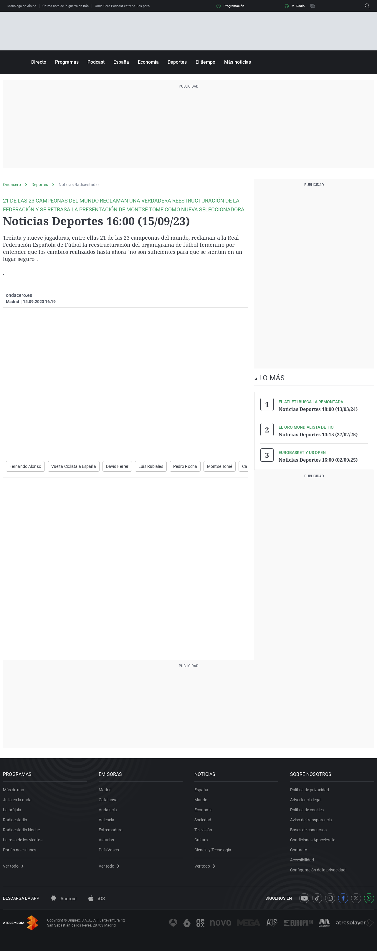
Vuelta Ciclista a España (73, 466)
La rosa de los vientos (22, 840)
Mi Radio (295, 6)
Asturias (106, 840)
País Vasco (109, 850)
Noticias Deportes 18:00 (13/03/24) (318, 409)
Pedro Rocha (185, 466)
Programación (230, 6)
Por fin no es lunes (19, 850)
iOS (96, 898)
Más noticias (237, 62)
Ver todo (13, 866)
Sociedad (202, 819)
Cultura (201, 840)
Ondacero (12, 184)
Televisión (203, 829)
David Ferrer (117, 466)
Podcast (96, 62)
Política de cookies (307, 809)
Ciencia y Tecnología (212, 850)
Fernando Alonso (25, 466)
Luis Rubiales (150, 466)
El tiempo (205, 62)
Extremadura (111, 829)
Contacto (298, 850)
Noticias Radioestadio (79, 184)
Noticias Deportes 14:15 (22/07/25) (318, 434)
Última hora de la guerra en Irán (65, 6)
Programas (67, 62)
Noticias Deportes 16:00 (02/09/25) (318, 460)
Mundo (200, 799)
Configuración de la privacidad (317, 870)
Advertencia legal (305, 799)
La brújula (12, 809)
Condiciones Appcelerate (312, 840)
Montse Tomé (219, 466)
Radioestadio (15, 819)
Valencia (106, 819)
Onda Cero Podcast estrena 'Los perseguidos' (128, 6)
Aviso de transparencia (311, 819)
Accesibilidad (302, 860)
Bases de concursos (308, 829)
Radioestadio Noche (21, 829)
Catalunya (108, 799)
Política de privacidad (309, 789)
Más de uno (13, 789)
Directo (38, 62)
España (121, 62)
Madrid (105, 789)
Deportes (177, 62)
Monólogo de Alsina (21, 6)
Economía (148, 62)
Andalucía (108, 809)
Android (64, 898)
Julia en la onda (17, 799)
